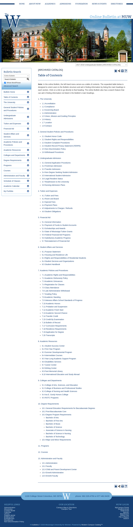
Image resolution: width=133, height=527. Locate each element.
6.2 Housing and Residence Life (55, 255)
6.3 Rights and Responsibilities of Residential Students (64, 258)
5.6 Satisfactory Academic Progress (56, 238)
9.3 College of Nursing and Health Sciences (59, 391)
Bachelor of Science (54, 427)
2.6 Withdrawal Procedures (53, 152)
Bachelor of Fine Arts (54, 421)
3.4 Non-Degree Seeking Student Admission (60, 172)
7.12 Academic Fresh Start (52, 310)
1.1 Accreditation (48, 103)
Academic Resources (12, 150)
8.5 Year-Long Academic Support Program (59, 359)
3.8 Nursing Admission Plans (53, 185)
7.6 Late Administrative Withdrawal (56, 291)
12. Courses (43, 452)
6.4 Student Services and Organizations (58, 261)
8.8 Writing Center (49, 368)
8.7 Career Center (49, 365)
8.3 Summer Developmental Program (57, 352)
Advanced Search (11, 86)
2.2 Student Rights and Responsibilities (58, 139)
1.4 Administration (49, 113)
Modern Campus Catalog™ (92, 525)
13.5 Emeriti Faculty (50, 476)
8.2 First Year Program (51, 349)
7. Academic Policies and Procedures (53, 270)
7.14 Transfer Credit (50, 316)
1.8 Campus (47, 126)
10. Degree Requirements (48, 404)
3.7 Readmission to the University (55, 182)
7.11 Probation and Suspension (54, 307)
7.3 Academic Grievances (52, 281)
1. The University (45, 99)
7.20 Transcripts (48, 335)
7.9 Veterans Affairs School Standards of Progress (62, 300)
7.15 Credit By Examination (53, 319)
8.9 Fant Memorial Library (52, 371)
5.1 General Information (51, 222)
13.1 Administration (49, 463)
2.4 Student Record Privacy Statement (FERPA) (61, 146)
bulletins (35, 525)
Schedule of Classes (12, 181)
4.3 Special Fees (48, 202)
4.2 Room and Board (50, 199)
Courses (7, 171)
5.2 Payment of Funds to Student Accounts (59, 225)
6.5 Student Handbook (51, 264)
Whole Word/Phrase (14, 83)
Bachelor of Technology (55, 437)
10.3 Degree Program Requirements (56, 415)
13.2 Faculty (47, 466)
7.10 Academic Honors (51, 304)
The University (9, 102)
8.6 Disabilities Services (51, 362)
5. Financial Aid (44, 217)
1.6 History (46, 119)
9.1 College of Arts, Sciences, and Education (60, 385)
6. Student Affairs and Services (50, 247)
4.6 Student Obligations (51, 211)
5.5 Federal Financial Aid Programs (56, 235)
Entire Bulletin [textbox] (9, 76)
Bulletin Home (9, 92)
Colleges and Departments (14, 155)
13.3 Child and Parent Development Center (59, 469)
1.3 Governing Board (50, 110)
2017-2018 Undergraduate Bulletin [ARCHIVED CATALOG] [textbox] (98, 65)
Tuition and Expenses (12, 124)
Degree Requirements (12, 160)
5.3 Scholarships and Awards (53, 228)
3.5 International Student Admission (56, 175)
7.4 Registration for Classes (53, 284)
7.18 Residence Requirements (54, 329)
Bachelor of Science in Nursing (58, 433)
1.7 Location (47, 122)
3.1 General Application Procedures (56, 163)
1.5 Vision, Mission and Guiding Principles (59, 116)
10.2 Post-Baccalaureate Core (54, 411)
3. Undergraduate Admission (49, 158)
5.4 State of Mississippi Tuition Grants (57, 231)
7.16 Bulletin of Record (51, 323)
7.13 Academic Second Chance (54, 313)
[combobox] (101, 64)
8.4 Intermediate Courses (52, 355)
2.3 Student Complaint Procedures (56, 143)
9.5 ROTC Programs (50, 398)
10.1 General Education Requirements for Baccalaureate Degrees (68, 408)
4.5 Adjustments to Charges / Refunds (57, 208)
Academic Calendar (11, 186)
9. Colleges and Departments (50, 380)
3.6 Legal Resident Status (52, 179)
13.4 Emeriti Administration (53, 473)
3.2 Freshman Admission (52, 166)
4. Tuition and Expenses (47, 191)
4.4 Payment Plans (49, 205)
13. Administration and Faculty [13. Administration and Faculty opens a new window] (50, 458)
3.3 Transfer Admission (51, 169)
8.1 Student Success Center (53, 346)
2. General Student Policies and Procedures (55, 132)
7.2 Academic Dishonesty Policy (55, 278)
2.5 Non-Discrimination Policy (54, 149)
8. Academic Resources (47, 341)
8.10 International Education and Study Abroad (61, 374)
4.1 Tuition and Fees (50, 196)
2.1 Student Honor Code (52, 136)
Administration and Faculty (14, 176)
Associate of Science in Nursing (58, 430)
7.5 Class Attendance (50, 288)
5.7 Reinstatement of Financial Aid (55, 241)
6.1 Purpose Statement (51, 252)
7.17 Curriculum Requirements (54, 326)
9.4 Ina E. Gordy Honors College (55, 395)
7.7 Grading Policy (49, 294)
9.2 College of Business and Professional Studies (62, 388)
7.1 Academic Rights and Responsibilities (58, 275)
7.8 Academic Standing (51, 297)
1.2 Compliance (48, 107)
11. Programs (43, 446)
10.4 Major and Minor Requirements (56, 440)
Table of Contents (11, 97)
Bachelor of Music (53, 424)
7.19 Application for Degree (53, 332)
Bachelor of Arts (52, 418)
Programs (8, 165)
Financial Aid (9, 129)
